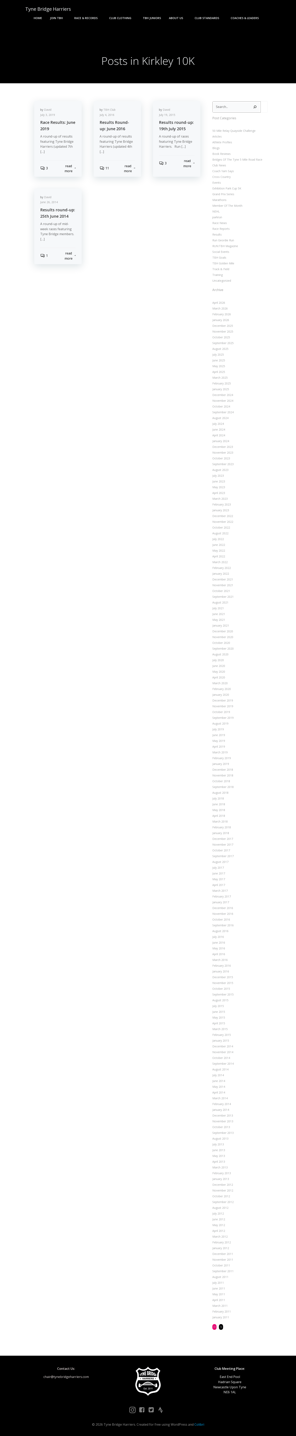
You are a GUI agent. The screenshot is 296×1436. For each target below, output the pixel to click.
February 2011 (221, 1311)
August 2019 (220, 723)
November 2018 (222, 775)
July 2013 (218, 1144)
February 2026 (221, 314)
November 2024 (222, 401)
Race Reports (221, 229)
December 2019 (222, 700)
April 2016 (218, 954)
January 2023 (220, 510)
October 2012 (221, 1196)
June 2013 (218, 1150)
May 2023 (218, 487)
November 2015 (222, 983)
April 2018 (218, 816)
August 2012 (220, 1208)
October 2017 (221, 850)
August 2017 (220, 862)
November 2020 (222, 637)
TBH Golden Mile (223, 263)
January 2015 (220, 1040)
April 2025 (218, 372)
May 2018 (218, 810)
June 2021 (218, 614)
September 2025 (223, 343)
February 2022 (221, 568)
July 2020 (218, 660)
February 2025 (221, 383)
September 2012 (223, 1202)
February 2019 (221, 758)
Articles (217, 136)
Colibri (199, 1424)
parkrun (217, 217)
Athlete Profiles (222, 142)
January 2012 (220, 1248)
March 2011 (220, 1306)
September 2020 (223, 648)
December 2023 (222, 447)
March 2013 (220, 1167)
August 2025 (220, 349)
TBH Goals (219, 257)
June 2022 (218, 545)
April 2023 (218, 493)
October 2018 (221, 781)
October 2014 (221, 1058)
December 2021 (222, 579)
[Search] (255, 107)
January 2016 (220, 971)
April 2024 (218, 435)
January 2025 (220, 389)
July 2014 (218, 1075)
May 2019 (218, 741)
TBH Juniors (152, 18)
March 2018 (220, 821)
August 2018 (220, 793)
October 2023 (221, 458)
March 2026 (220, 308)
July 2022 (218, 539)
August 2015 (220, 1000)
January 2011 (220, 1317)
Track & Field (220, 269)
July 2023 (218, 475)
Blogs (216, 148)
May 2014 (218, 1087)
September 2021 (223, 597)
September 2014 (223, 1063)
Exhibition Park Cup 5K (226, 188)
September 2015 (223, 994)
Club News (219, 165)
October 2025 (221, 337)
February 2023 (221, 504)
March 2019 (220, 752)
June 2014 (218, 1081)
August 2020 (220, 654)
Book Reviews (221, 154)
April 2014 (218, 1092)
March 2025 (220, 377)
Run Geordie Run (223, 240)
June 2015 (218, 1012)
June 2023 (218, 481)
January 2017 (220, 902)
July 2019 (218, 729)
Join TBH (58, 18)
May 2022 (218, 550)
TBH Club (109, 110)
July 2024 (218, 424)
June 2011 (218, 1288)
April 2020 (218, 677)
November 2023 (222, 452)
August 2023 (220, 470)
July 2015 (218, 1006)
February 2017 (221, 896)
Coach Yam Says (223, 171)
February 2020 (221, 689)
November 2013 (222, 1121)
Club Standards (209, 18)
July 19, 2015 (167, 115)
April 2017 (218, 885)
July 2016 (218, 937)
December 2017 (222, 839)
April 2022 (218, 556)
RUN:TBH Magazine (225, 246)
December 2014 (222, 1046)
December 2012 (222, 1185)
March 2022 (220, 562)
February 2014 (221, 1104)
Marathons (219, 200)
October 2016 (221, 919)
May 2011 (218, 1294)
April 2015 (218, 1023)
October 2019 (221, 712)
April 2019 (218, 746)
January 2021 (220, 625)
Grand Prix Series (223, 194)
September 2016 (223, 925)
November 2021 (222, 585)
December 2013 (222, 1115)
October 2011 (221, 1265)
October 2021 (221, 591)
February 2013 (221, 1173)
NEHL (216, 211)
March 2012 (220, 1236)
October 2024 (221, 406)
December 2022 (222, 516)
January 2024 (220, 441)
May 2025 (218, 366)
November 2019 (222, 706)
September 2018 (223, 787)
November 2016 (222, 914)
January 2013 (220, 1179)
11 (104, 168)
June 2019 (218, 735)
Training (217, 275)
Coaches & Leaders (246, 18)
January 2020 (220, 695)
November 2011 (222, 1259)
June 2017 (218, 873)
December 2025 (222, 326)
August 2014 (220, 1069)
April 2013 (218, 1161)
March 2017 (220, 891)
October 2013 (221, 1127)
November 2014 (222, 1052)
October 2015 (221, 989)
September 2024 (223, 412)
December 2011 (222, 1254)
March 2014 (220, 1098)
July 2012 (218, 1213)
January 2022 (220, 573)
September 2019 (223, 718)
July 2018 (218, 798)
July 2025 (218, 354)
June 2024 (218, 429)
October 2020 (221, 643)
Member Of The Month (227, 206)
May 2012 (218, 1225)
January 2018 (220, 833)
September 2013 (223, 1133)
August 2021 (220, 602)
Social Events (220, 252)
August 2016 (220, 931)
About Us (178, 18)
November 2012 (222, 1190)
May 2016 (218, 948)
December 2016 (222, 908)
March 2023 (220, 499)
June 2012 (218, 1219)
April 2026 (218, 303)
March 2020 (220, 683)
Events (216, 182)
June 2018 (218, 804)
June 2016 (218, 942)
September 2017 (223, 856)
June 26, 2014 (49, 202)
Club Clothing (122, 18)
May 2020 (218, 671)
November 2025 (222, 331)
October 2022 (221, 527)
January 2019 (220, 764)
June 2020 (218, 666)
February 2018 (221, 827)
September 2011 (223, 1271)
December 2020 (222, 631)
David (47, 110)
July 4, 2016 (107, 115)
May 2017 (218, 879)
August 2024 (220, 418)
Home (38, 18)
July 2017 (218, 867)
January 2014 (220, 1110)
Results (217, 234)
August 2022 (220, 533)
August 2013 (220, 1138)
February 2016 (221, 965)
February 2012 (221, 1242)
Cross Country (221, 177)
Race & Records (87, 18)
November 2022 (222, 522)
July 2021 (218, 608)
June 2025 (218, 360)
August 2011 (220, 1277)
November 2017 (222, 844)
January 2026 (220, 320)
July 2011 (218, 1283)
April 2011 (218, 1300)
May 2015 (218, 1017)
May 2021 (218, 620)
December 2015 (222, 977)
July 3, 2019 (47, 115)
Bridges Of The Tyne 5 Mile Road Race (237, 159)
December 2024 (222, 395)
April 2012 (218, 1231)
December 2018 (222, 769)
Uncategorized (221, 280)
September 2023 (223, 464)
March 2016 (220, 960)
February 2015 (221, 1035)
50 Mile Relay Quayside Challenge (234, 131)
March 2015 (220, 1029)
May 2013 (218, 1156)
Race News (219, 223)
